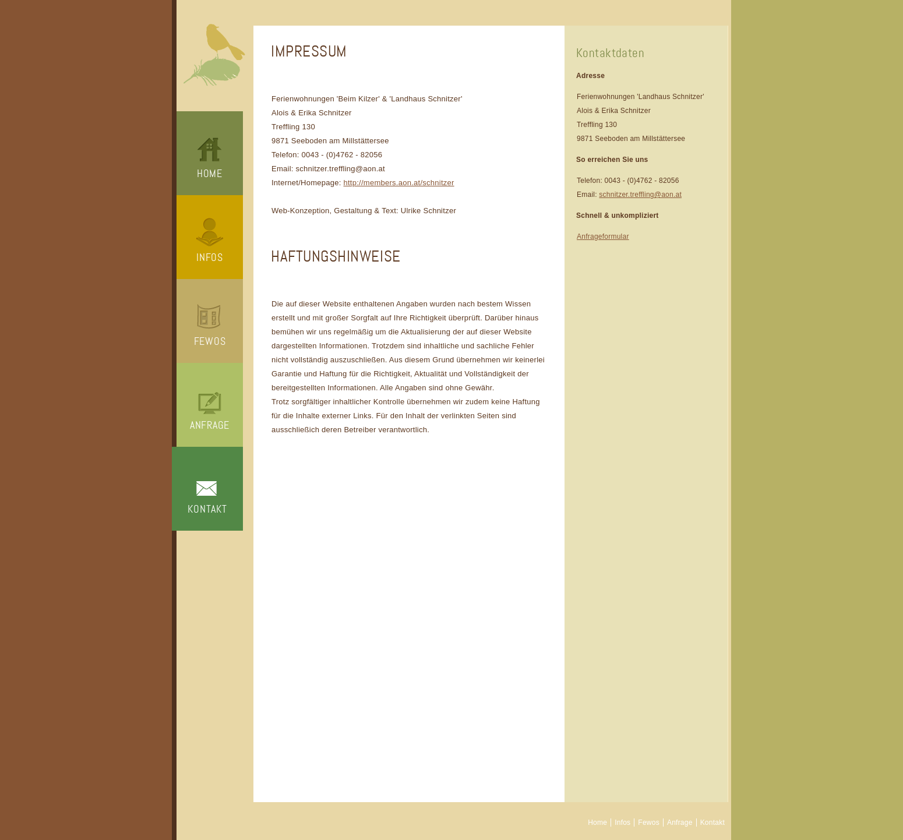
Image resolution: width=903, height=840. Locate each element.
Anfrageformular (603, 236)
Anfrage (210, 425)
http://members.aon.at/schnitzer (398, 182)
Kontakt (207, 509)
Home (210, 173)
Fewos (210, 341)
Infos (209, 257)
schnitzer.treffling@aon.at (640, 194)
